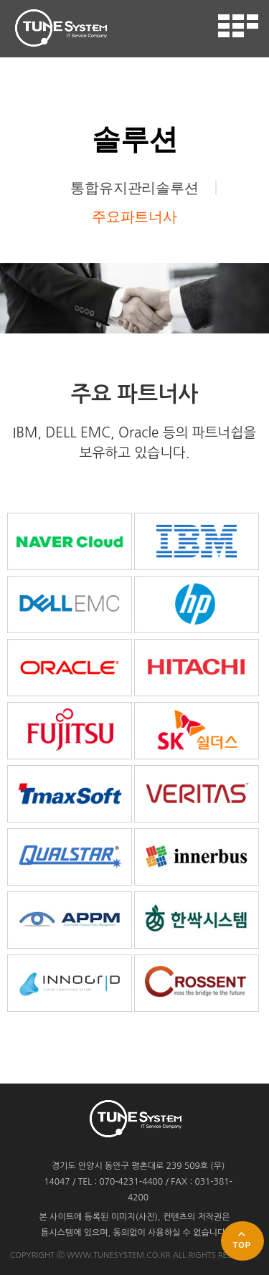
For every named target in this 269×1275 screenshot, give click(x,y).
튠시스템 (60, 28)
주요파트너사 (134, 216)
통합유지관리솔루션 (134, 188)
